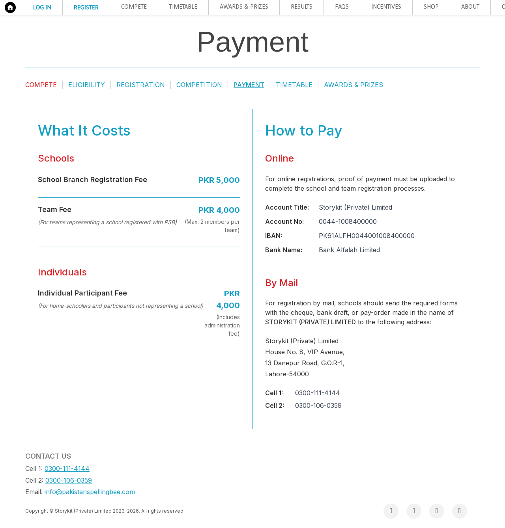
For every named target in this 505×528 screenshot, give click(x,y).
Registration (140, 85)
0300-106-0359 (68, 480)
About (470, 7)
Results (301, 7)
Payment (249, 85)
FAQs (342, 7)
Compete (134, 7)
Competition (199, 85)
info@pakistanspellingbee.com (90, 492)
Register (86, 7)
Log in (42, 7)
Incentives (386, 7)
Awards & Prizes (244, 7)
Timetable (183, 7)
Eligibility (86, 85)
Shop (431, 7)
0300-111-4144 (67, 468)
